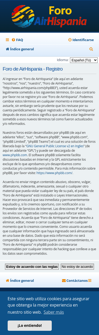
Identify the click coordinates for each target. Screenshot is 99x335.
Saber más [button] (54, 312)
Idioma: (63, 59)
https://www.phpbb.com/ (54, 173)
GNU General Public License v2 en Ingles (55, 146)
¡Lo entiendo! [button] (30, 325)
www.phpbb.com (15, 155)
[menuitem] (17, 40)
